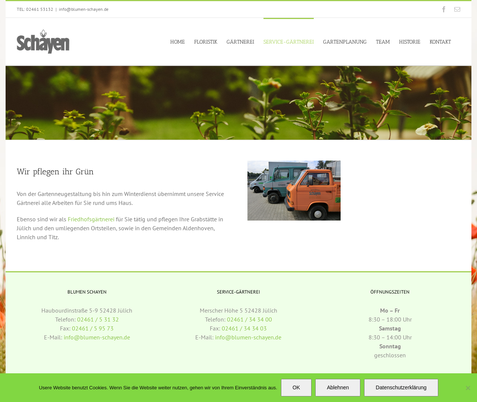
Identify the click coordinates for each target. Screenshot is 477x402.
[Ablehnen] (467, 388)
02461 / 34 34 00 (249, 319)
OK (296, 387)
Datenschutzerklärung (401, 387)
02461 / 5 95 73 (93, 328)
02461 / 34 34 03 (244, 328)
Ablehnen (338, 387)
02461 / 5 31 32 (98, 319)
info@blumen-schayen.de (83, 9)
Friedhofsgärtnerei (91, 219)
